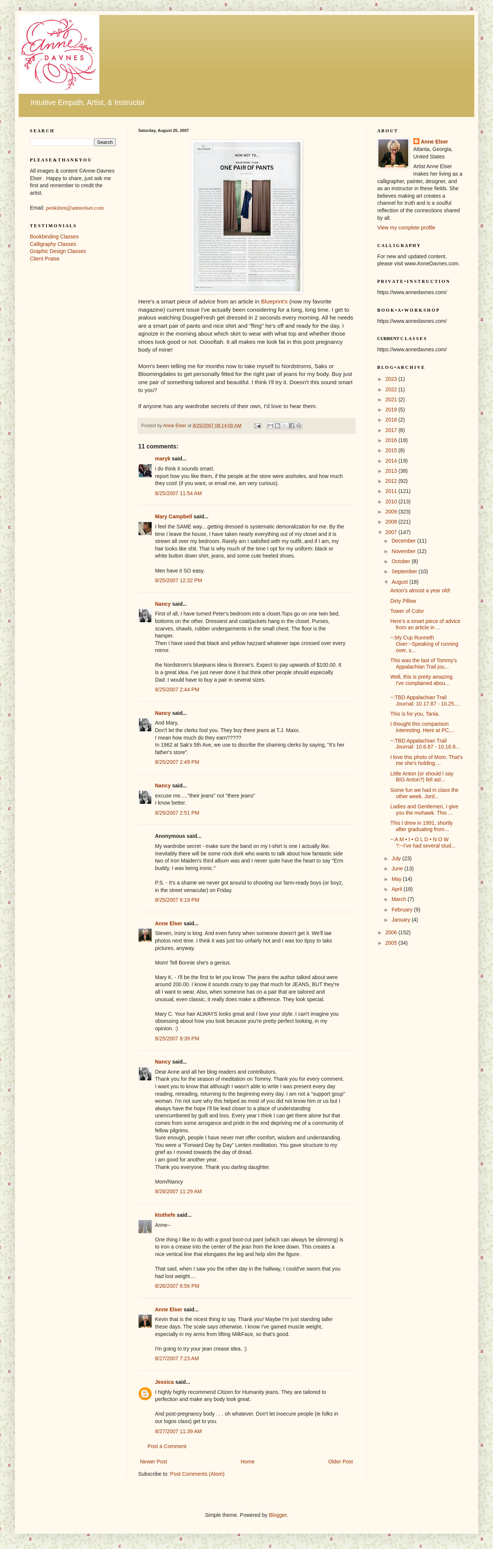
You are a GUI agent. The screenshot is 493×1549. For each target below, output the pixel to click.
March (399, 899)
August (400, 582)
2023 (392, 379)
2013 (392, 471)
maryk (162, 459)
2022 (392, 389)
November (404, 551)
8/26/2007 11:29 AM (178, 1191)
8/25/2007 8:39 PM (177, 1039)
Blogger (277, 1515)
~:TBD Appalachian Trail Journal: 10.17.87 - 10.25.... (425, 700)
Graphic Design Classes (58, 251)
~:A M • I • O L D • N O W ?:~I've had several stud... (423, 842)
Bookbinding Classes (54, 237)
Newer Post (153, 1462)
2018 (392, 420)
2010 (392, 501)
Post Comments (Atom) (197, 1474)
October (401, 561)
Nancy (163, 604)
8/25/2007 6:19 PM (177, 900)
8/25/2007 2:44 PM (177, 689)
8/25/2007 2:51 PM (177, 813)
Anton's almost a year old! (420, 590)
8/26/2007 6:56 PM (177, 1286)
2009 (392, 512)
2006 (392, 932)
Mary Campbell (173, 516)
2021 (392, 399)
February (402, 910)
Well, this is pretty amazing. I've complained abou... (422, 680)
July (396, 858)
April (397, 889)
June (397, 868)
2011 (392, 491)
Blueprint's (274, 301)
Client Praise (44, 259)
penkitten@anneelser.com (75, 208)
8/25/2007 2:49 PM (177, 762)
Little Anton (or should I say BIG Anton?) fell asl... (421, 777)
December (404, 541)
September (404, 571)
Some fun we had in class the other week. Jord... (424, 793)
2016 (392, 440)
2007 (392, 532)
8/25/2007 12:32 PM (178, 580)
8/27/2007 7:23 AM (177, 1358)
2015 (392, 450)
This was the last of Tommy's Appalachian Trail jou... (423, 663)
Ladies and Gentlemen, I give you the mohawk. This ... (424, 809)
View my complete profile (406, 228)
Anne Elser (168, 923)
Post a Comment (167, 1446)
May (397, 879)
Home (247, 1462)
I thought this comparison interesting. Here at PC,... (422, 727)
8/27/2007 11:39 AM (178, 1431)
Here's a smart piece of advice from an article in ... (425, 624)
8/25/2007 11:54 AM (178, 493)
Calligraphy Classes (53, 244)
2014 (392, 461)
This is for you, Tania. (415, 714)
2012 (392, 481)
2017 (392, 430)
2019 (392, 410)
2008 (392, 522)
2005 (392, 943)
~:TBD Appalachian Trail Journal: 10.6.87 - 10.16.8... (425, 744)
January (401, 920)
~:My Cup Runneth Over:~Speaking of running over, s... (424, 644)
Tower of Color (407, 611)
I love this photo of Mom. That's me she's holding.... (426, 760)
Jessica (164, 1382)
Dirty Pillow (403, 601)
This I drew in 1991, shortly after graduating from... (421, 826)
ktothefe (165, 1215)
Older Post (340, 1462)
